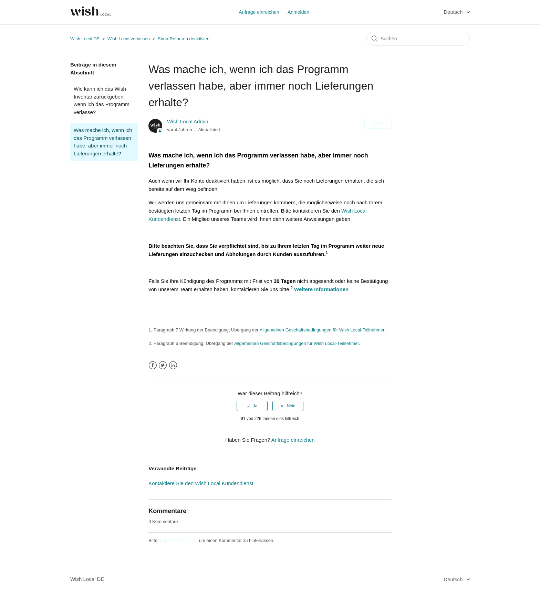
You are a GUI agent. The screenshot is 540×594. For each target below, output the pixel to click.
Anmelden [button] (298, 12)
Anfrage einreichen (259, 12)
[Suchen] (418, 38)
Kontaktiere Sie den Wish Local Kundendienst (200, 483)
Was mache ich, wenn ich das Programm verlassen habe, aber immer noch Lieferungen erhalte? (103, 141)
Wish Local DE (85, 38)
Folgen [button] (378, 123)
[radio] (252, 406)
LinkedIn (173, 365)
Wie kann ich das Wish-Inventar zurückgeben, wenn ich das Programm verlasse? (101, 100)
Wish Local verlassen (128, 38)
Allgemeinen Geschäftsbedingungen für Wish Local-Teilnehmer (322, 329)
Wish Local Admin (187, 121)
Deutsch (454, 12)
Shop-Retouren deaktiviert (184, 38)
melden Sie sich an (178, 540)
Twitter (162, 365)
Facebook (152, 365)
